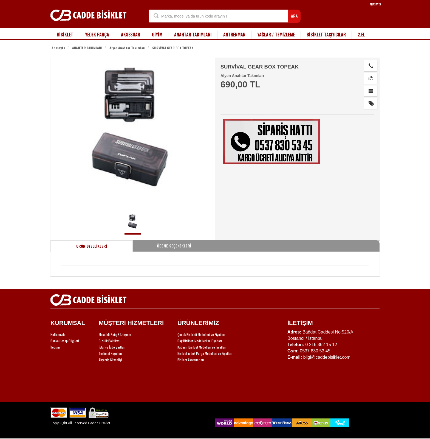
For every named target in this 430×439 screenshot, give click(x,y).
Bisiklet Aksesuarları (190, 359)
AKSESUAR (130, 34)
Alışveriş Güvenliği (110, 359)
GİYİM (157, 34)
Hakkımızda (58, 334)
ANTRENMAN (234, 34)
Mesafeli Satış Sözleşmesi (115, 334)
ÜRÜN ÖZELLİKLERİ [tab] (91, 246)
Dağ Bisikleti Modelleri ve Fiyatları (199, 340)
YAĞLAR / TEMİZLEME (276, 34)
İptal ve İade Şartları (112, 347)
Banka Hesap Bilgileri (64, 340)
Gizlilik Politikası (109, 340)
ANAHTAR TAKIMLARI (192, 34)
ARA (294, 16)
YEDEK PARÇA (97, 34)
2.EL (361, 34)
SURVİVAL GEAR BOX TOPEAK (172, 47)
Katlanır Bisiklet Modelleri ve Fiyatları (201, 347)
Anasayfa (58, 47)
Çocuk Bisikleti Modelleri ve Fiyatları (201, 334)
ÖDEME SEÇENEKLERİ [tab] (174, 246)
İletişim (55, 347)
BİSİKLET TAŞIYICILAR (326, 34)
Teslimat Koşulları (110, 353)
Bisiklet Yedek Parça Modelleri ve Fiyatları (204, 353)
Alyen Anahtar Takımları (127, 47)
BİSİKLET (65, 34)
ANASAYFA (375, 4)
